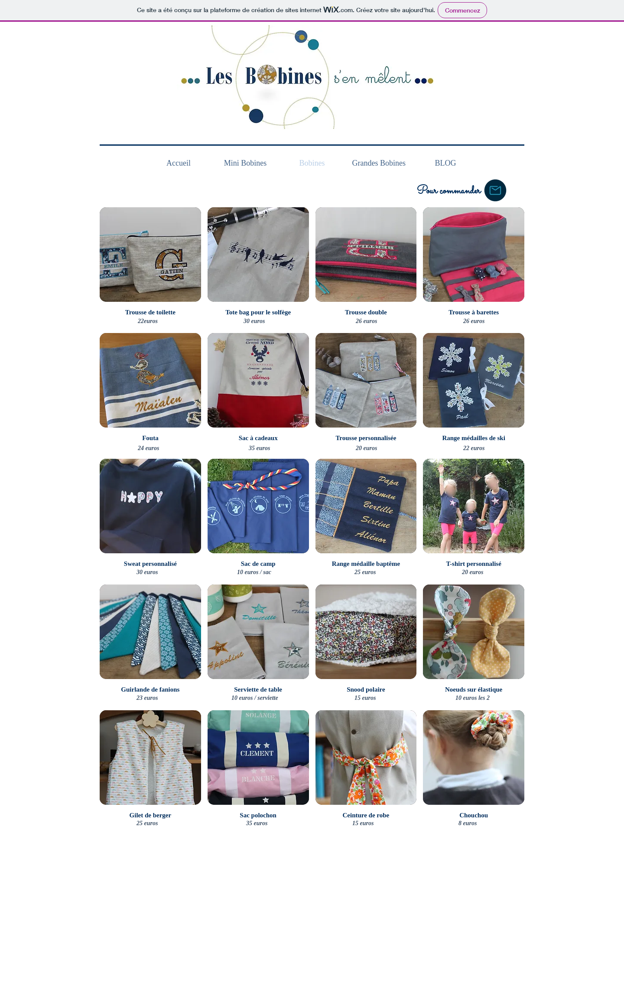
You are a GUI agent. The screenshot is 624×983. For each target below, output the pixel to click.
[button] (495, 190)
